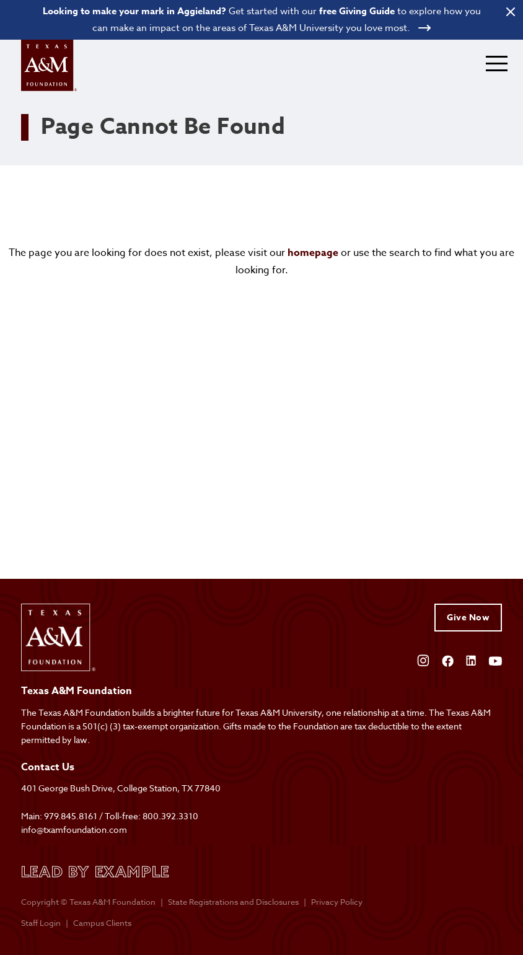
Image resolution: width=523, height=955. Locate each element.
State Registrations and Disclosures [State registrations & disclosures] (233, 901)
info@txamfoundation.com (74, 829)
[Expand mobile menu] (497, 63)
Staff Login (41, 922)
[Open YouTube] (495, 660)
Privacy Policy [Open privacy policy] (337, 901)
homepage (313, 252)
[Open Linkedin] (471, 660)
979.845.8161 (70, 816)
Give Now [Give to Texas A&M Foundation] (468, 617)
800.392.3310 (170, 816)
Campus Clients (102, 922)
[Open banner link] (261, 19)
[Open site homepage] (49, 65)
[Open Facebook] (448, 660)
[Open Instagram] (423, 659)
